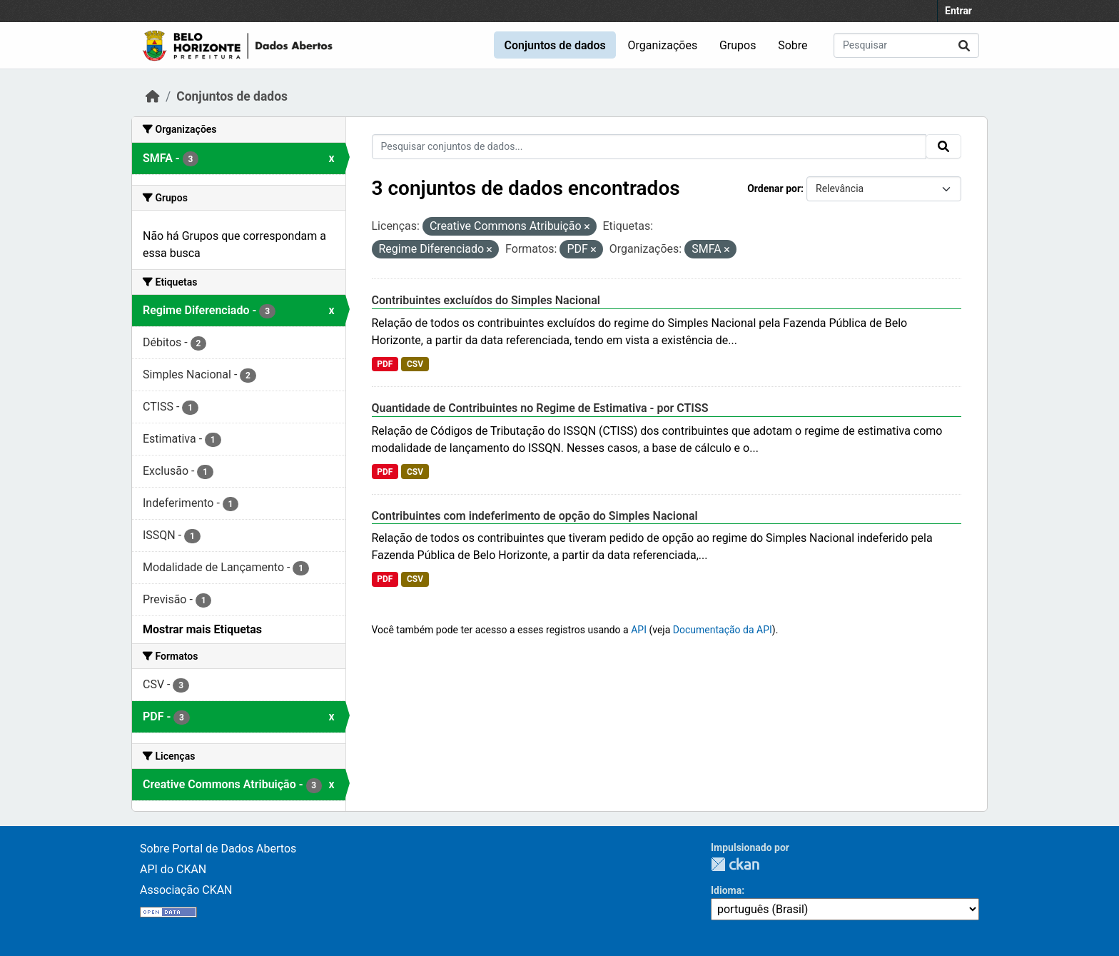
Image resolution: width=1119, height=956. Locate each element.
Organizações (663, 45)
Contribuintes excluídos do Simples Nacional (486, 300)
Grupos (737, 45)
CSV (415, 364)
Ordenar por (774, 188)
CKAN (735, 864)
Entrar (958, 10)
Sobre (792, 45)
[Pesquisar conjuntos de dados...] (906, 45)
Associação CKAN (186, 890)
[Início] (153, 96)
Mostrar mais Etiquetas (202, 629)
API (639, 629)
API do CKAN (173, 869)
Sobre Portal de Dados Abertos (218, 848)
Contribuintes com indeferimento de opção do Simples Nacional (535, 516)
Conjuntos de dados (554, 45)
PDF (385, 364)
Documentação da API (722, 629)
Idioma (726, 890)
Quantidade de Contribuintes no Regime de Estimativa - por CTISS (540, 408)
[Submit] (964, 45)
